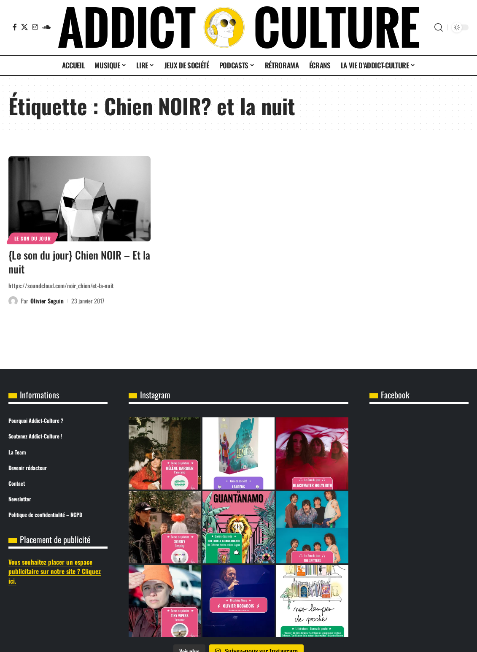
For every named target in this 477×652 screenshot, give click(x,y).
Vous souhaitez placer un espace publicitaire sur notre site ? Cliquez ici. (54, 571)
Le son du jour (32, 238)
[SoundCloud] (46, 27)
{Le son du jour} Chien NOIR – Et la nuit (79, 261)
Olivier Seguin (47, 300)
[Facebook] (15, 27)
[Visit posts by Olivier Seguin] (13, 301)
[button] (438, 27)
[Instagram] (35, 27)
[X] (24, 27)
